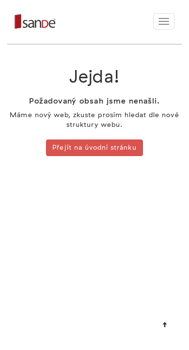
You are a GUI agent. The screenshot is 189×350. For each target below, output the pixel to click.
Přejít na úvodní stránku (94, 147)
